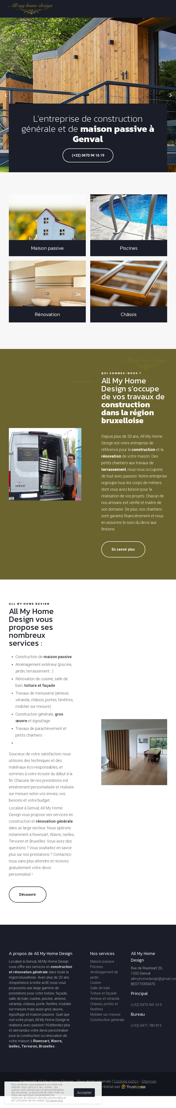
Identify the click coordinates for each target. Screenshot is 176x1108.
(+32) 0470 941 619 (146, 1005)
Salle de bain (100, 988)
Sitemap (149, 1081)
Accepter (84, 1093)
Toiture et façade (103, 993)
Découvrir (27, 894)
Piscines (96, 967)
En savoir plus (123, 549)
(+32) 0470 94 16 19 (88, 155)
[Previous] (6, 95)
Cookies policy (126, 1081)
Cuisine (95, 983)
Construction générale (107, 1020)
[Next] (170, 95)
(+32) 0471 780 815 (146, 1025)
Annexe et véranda (104, 998)
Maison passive (102, 961)
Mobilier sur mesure (105, 1014)
